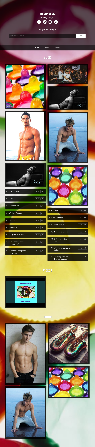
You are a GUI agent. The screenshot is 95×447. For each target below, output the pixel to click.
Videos (47, 48)
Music (37, 48)
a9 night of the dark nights (62, 249)
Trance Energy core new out (19, 252)
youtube (50, 22)
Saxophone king (59, 217)
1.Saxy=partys (58, 225)
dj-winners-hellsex (61, 232)
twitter (45, 22)
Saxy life (13, 227)
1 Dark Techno (16, 213)
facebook (39, 22)
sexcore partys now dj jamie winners (61, 258)
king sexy (13, 220)
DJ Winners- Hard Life (60, 240)
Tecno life (14, 198)
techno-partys (58, 210)
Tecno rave (14, 191)
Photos (57, 48)
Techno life (14, 206)
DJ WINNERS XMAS (18, 234)
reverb (56, 22)
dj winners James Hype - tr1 (17, 243)
